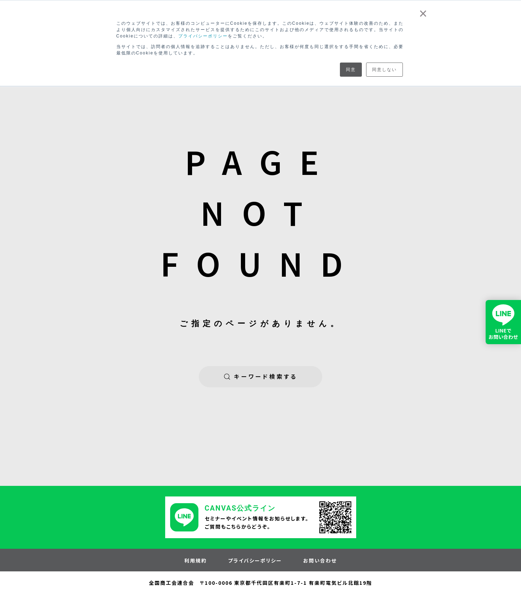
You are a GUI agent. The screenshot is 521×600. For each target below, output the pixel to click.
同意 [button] (351, 69)
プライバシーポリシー (203, 36)
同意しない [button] (384, 69)
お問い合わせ (320, 560)
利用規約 (195, 560)
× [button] (423, 13)
